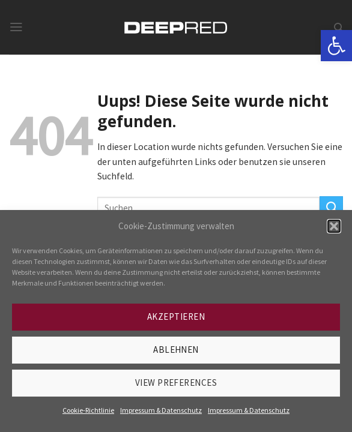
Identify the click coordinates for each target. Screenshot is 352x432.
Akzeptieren (176, 316)
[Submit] (331, 207)
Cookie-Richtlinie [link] (88, 410)
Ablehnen (176, 349)
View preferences (176, 382)
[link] (336, 45)
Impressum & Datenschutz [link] (161, 410)
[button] (334, 226)
